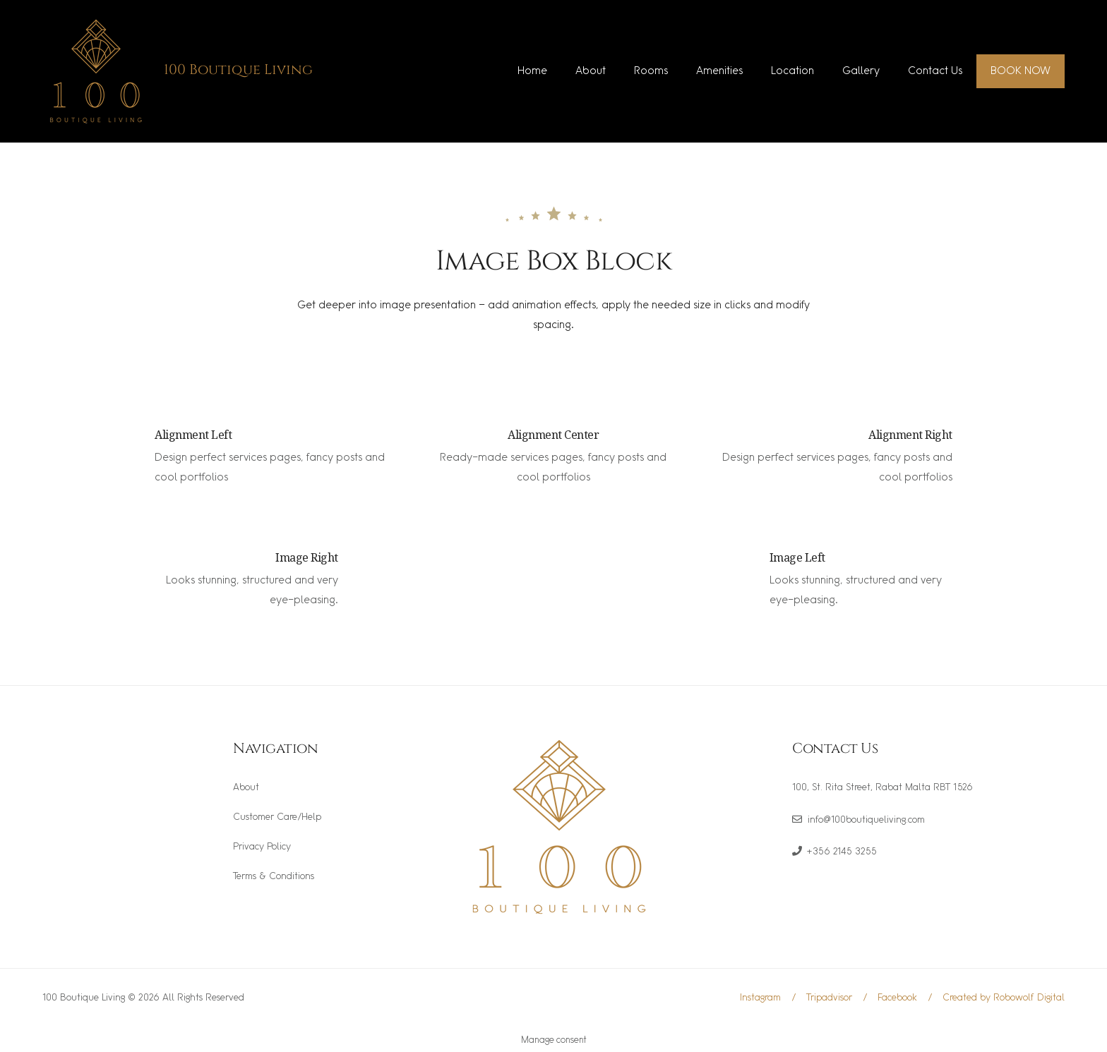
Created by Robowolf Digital (1004, 998)
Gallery (861, 71)
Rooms (651, 71)
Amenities (719, 71)
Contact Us (935, 71)
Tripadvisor (829, 998)
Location (792, 71)
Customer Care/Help (277, 817)
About (590, 71)
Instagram (760, 998)
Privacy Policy (262, 847)
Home (532, 71)
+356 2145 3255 (842, 852)
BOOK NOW (1021, 71)
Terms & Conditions (273, 876)
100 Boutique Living (238, 70)
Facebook (897, 998)
